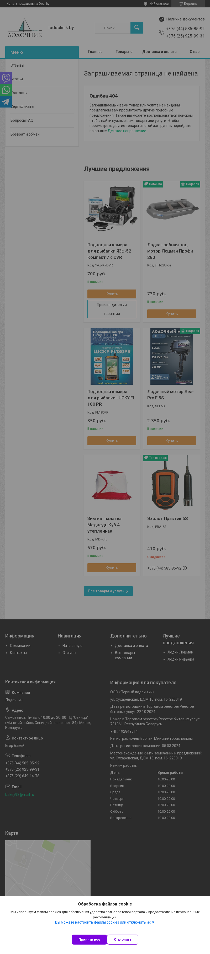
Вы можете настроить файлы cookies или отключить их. (103, 922)
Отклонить (123, 939)
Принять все (89, 939)
